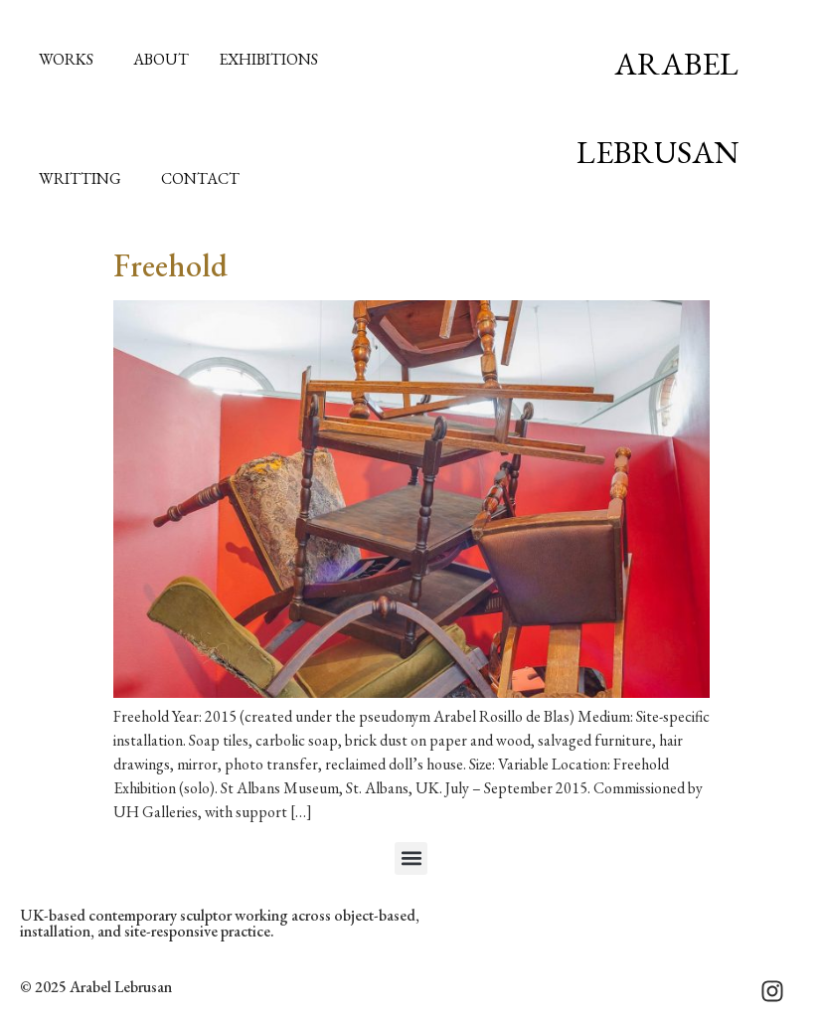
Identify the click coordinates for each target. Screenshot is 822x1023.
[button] (411, 858)
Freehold (170, 265)
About (161, 59)
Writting (85, 178)
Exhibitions (268, 59)
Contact (200, 178)
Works (71, 59)
